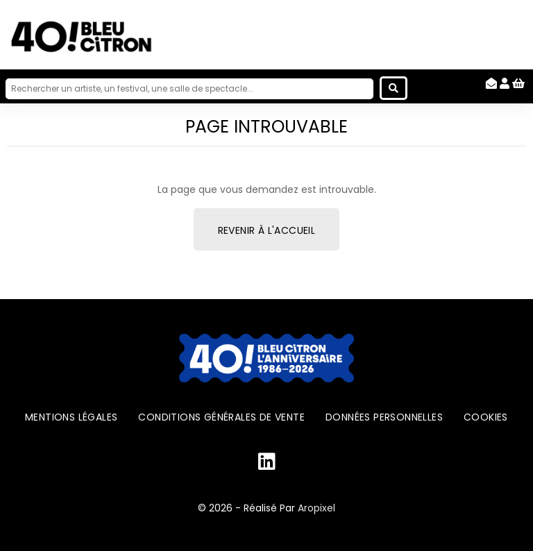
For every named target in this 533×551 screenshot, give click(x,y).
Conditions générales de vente (221, 417)
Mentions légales (71, 417)
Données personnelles (384, 417)
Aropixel (316, 508)
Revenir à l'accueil (267, 230)
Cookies (486, 417)
